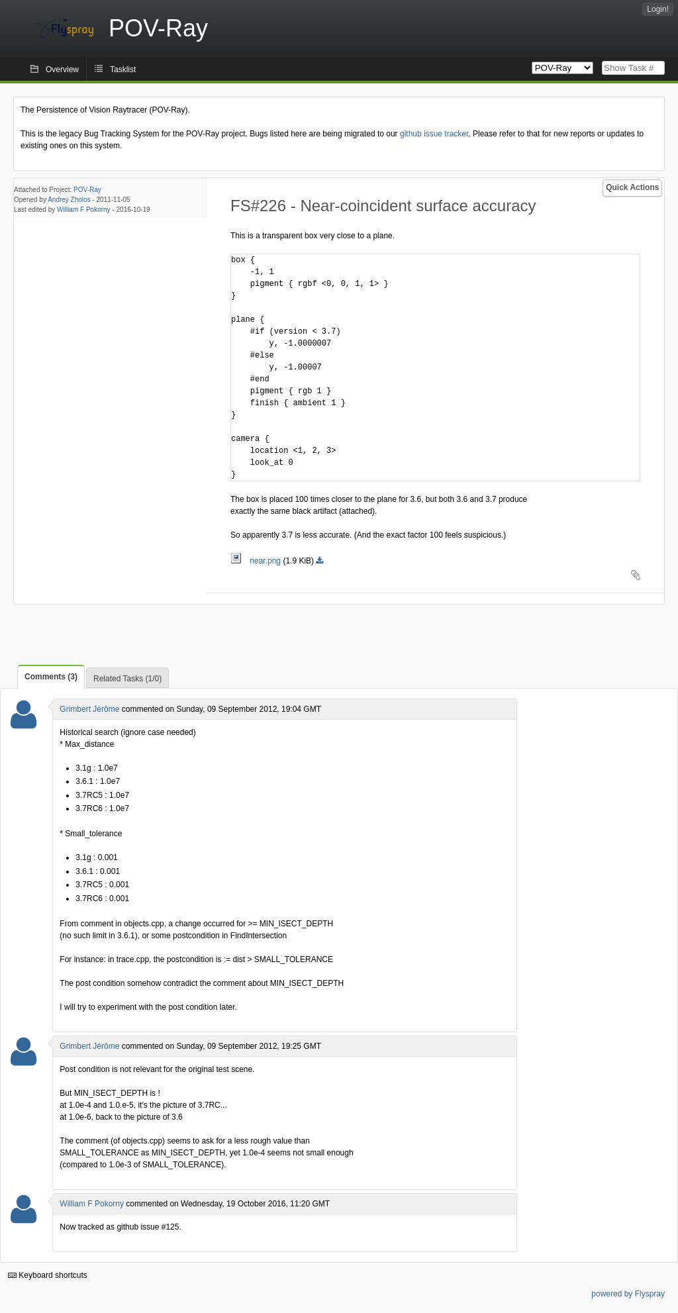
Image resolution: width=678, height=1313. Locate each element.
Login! (658, 9)
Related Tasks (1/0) (127, 678)
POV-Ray (87, 189)
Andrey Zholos (69, 199)
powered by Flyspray (628, 1293)
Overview (62, 69)
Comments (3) (50, 676)
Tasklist (123, 69)
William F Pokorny (84, 209)
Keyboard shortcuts (47, 1275)
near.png (256, 560)
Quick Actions (632, 187)
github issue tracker (434, 133)
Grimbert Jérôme (89, 709)
